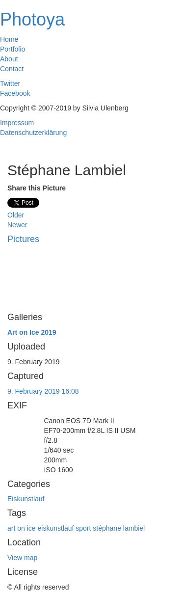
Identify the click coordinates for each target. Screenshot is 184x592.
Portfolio (12, 49)
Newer (17, 225)
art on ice (21, 528)
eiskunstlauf (55, 528)
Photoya (32, 19)
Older (15, 215)
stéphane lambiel (119, 528)
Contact (12, 69)
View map (22, 558)
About (9, 59)
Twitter (10, 83)
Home (9, 39)
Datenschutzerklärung (33, 132)
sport (83, 528)
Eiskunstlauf (25, 499)
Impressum (17, 123)
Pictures (23, 239)
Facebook (15, 93)
